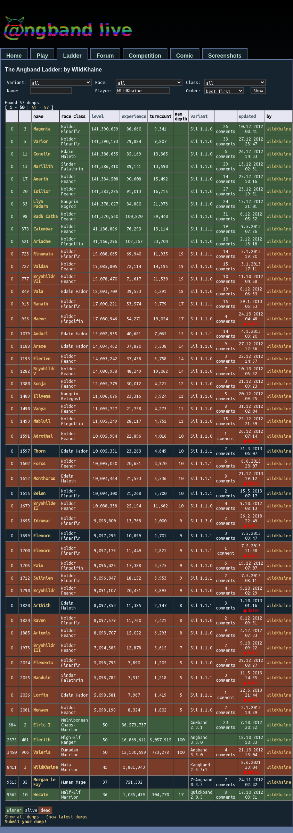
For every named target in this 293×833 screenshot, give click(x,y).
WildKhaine (279, 128)
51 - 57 (40, 107)
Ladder (72, 56)
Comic (184, 56)
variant (198, 116)
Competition (145, 56)
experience (134, 116)
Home (14, 56)
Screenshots (225, 56)
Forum (105, 56)
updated (247, 116)
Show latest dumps (67, 816)
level (97, 116)
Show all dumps (22, 816)
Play (42, 56)
